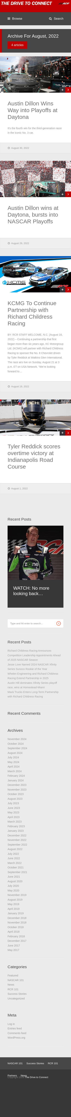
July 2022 (13, 853)
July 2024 (13, 757)
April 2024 (14, 766)
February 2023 (16, 826)
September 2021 (17, 872)
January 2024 (16, 780)
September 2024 (17, 748)
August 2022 (15, 849)
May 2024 (13, 762)
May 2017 (13, 950)
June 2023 (14, 807)
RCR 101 (13, 989)
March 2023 (15, 821)
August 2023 (15, 798)
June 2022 (14, 858)
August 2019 (15, 899)
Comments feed (17, 1033)
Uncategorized (16, 998)
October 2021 (16, 867)
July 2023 (13, 803)
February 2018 (16, 936)
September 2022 (17, 844)
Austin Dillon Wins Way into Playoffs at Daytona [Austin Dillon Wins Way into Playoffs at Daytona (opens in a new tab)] (32, 110)
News (11, 984)
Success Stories (17, 993)
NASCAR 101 (16, 980)
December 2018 (17, 918)
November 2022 (17, 839)
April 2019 (14, 908)
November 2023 (17, 789)
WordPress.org (16, 1037)
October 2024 (16, 743)
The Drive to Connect (36, 1077)
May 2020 (13, 890)
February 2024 (16, 775)
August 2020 (15, 881)
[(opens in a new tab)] (35, 74)
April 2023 (14, 817)
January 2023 (16, 830)
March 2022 (15, 862)
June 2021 (14, 876)
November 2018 (17, 922)
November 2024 (17, 739)
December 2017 (17, 940)
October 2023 (16, 794)
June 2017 (14, 945)
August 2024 (15, 752)
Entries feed (15, 1028)
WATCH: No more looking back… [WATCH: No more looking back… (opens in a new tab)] (31, 591)
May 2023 (13, 812)
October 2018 (16, 927)
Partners (12, 1075)
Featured (13, 975)
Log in (11, 1023)
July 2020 (13, 885)
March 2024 (15, 771)
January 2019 (16, 913)
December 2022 (17, 835)
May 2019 (13, 904)
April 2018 (14, 931)
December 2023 (17, 784)
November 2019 (17, 894)
